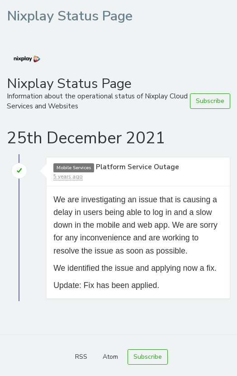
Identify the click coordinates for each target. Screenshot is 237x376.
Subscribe (210, 101)
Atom (110, 356)
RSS (81, 356)
